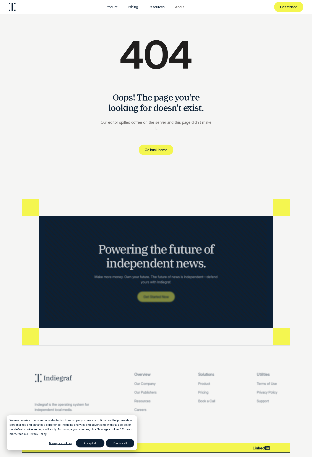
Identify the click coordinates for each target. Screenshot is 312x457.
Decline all (120, 443)
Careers (140, 410)
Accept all (90, 443)
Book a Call (206, 401)
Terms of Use (267, 383)
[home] (12, 7)
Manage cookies (60, 443)
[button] (179, 7)
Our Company (145, 383)
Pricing (133, 7)
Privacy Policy (267, 392)
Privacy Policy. (38, 434)
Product (111, 7)
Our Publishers (145, 392)
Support (263, 401)
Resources (156, 7)
